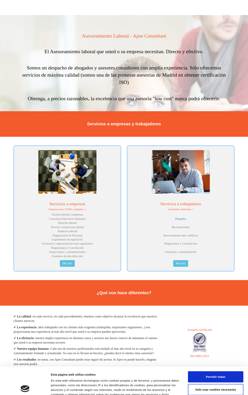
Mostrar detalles (209, 387)
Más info (67, 263)
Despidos (180, 218)
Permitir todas (216, 349)
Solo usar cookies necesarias (215, 362)
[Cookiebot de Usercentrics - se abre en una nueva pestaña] (25, 387)
